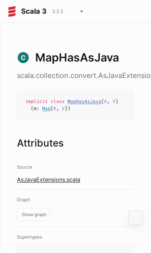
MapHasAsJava (84, 101)
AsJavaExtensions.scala (48, 179)
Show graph (33, 214)
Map (46, 108)
